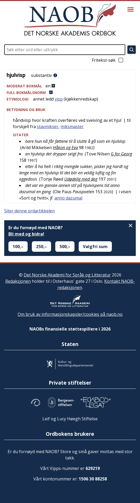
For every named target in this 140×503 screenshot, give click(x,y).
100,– (18, 246)
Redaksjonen (18, 281)
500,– (64, 246)
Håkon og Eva (65, 147)
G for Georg (121, 154)
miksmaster (72, 126)
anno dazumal (68, 198)
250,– (41, 246)
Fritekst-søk (108, 60)
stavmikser (47, 126)
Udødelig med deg (80, 179)
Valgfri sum (95, 246)
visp (59, 99)
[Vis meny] (130, 9)
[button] (70, 86)
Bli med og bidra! (26, 234)
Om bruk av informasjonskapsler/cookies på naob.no (70, 314)
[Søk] (131, 49)
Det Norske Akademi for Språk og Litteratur (67, 275)
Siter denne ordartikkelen (29, 211)
